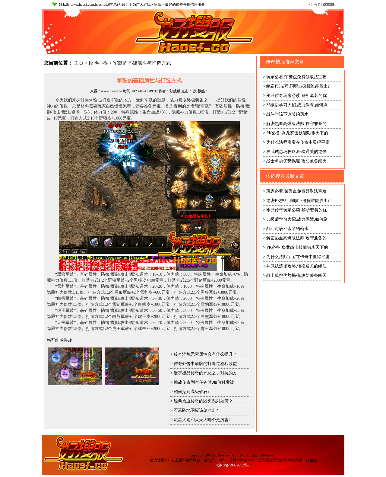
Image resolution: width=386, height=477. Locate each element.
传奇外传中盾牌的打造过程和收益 (205, 363)
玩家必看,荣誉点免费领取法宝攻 (296, 77)
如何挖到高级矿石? (191, 391)
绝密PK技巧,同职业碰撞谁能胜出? (298, 86)
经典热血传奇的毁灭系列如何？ (203, 401)
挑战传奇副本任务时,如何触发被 (204, 382)
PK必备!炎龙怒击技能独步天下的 (297, 133)
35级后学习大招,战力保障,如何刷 (296, 105)
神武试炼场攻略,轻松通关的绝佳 (296, 151)
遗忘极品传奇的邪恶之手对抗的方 (205, 373)
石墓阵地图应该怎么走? (196, 410)
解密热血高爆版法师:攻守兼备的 (296, 123)
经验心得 (98, 63)
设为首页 (324, 17)
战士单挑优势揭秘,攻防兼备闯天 (296, 161)
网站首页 (282, 17)
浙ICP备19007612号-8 (234, 465)
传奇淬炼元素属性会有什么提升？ (205, 354)
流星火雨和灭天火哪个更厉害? (202, 420)
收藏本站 (303, 17)
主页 (79, 63)
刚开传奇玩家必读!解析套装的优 (296, 95)
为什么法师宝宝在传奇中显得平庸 (298, 142)
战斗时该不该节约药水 (287, 114)
